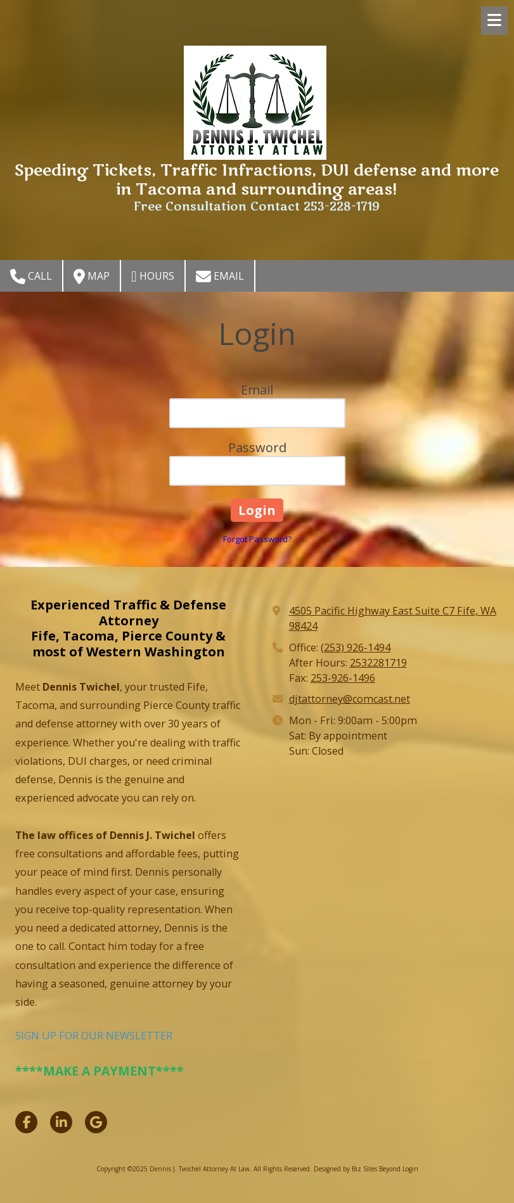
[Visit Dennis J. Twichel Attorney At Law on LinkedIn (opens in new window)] (61, 1122)
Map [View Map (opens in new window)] (92, 276)
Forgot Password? (257, 539)
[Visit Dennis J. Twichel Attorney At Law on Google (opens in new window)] (96, 1122)
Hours (152, 276)
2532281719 (378, 663)
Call (31, 276)
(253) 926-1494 (355, 647)
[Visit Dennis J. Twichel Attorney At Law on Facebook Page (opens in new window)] (26, 1122)
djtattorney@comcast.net (349, 699)
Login (410, 1168)
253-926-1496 (343, 678)
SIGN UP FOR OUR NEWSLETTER (93, 1036)
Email (220, 276)
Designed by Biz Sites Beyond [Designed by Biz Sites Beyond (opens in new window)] (357, 1168)
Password (257, 447)
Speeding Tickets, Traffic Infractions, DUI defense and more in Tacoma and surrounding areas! (257, 180)
